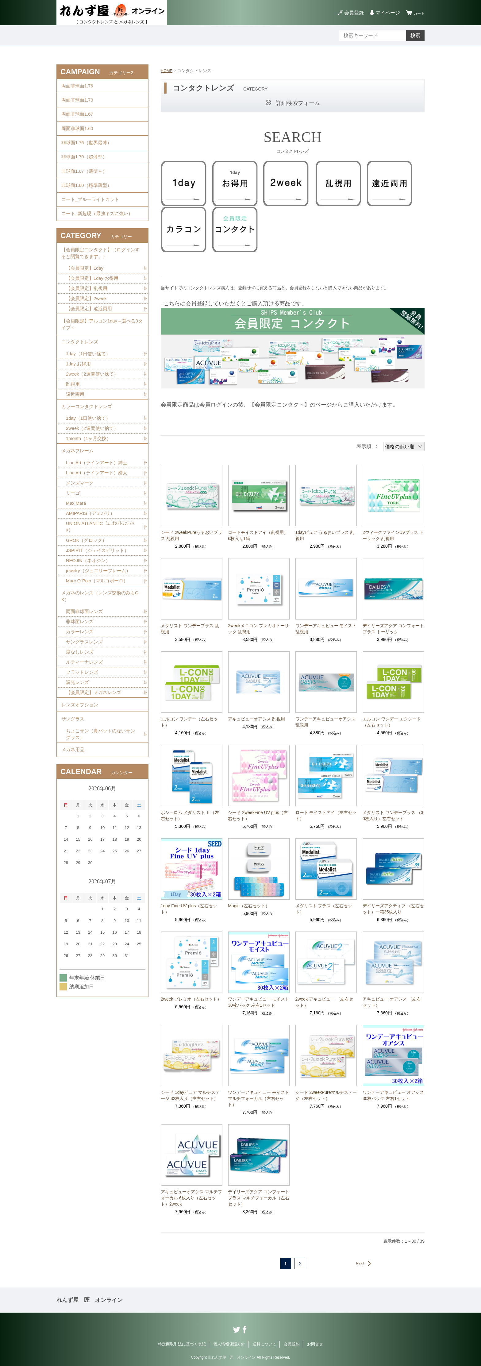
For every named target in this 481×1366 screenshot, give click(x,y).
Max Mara (77, 555)
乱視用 (73, 425)
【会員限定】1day (86, 298)
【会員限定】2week (88, 330)
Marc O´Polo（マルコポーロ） (99, 637)
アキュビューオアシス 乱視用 (256, 718)
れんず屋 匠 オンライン (89, 1300)
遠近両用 (76, 435)
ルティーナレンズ (85, 725)
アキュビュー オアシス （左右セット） (392, 1002)
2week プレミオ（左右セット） (191, 999)
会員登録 (350, 12)
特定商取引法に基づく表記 (182, 1344)
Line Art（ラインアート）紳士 (99, 512)
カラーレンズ (80, 693)
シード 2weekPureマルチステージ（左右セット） (326, 1095)
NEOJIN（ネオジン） (90, 616)
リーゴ (73, 544)
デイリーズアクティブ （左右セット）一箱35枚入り (393, 908)
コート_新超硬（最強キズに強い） (99, 238)
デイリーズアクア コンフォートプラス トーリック (393, 628)
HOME (167, 70)
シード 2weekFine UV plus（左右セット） (258, 815)
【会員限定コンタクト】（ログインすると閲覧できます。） (100, 281)
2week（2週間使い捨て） (94, 414)
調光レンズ (78, 747)
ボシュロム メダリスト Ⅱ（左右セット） (190, 815)
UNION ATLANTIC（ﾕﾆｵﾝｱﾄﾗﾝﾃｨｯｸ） (102, 580)
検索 (415, 35)
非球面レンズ (80, 682)
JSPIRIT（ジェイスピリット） (99, 605)
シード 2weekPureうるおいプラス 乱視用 (191, 535)
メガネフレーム (78, 498)
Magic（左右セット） (248, 905)
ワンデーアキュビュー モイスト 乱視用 (326, 628)
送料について (264, 1344)
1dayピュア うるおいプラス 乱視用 (324, 535)
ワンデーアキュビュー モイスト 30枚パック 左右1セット (258, 1002)
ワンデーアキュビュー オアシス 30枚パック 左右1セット (393, 1095)
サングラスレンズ (85, 704)
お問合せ (315, 1344)
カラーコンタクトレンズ (88, 449)
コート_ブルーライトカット (92, 222)
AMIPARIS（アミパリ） (92, 565)
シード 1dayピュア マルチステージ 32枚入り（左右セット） (190, 1095)
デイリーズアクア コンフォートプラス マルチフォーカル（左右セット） (258, 1197)
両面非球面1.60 (78, 137)
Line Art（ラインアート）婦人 (99, 522)
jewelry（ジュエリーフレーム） (100, 626)
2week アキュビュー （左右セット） (324, 1002)
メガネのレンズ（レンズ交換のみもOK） (100, 655)
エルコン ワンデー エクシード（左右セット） (392, 721)
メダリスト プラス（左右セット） (323, 908)
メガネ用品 (73, 823)
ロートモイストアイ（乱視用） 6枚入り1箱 (259, 535)
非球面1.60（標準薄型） (88, 205)
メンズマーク (80, 533)
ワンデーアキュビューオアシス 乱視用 (325, 721)
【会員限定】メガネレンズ (95, 758)
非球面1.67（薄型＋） (85, 188)
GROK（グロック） (88, 594)
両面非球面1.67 (78, 120)
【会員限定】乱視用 (88, 319)
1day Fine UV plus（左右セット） (189, 908)
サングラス (73, 788)
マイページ (384, 12)
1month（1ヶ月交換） (90, 484)
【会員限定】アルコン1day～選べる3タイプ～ (102, 359)
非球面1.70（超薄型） (85, 171)
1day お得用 (79, 403)
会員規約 (292, 1344)
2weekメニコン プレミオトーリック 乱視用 (258, 628)
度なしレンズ (80, 715)
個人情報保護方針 (229, 1344)
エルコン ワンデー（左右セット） (189, 721)
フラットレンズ (83, 736)
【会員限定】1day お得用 (94, 309)
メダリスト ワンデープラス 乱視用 (190, 628)
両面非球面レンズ (85, 672)
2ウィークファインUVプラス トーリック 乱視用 (393, 535)
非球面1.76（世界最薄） (88, 154)
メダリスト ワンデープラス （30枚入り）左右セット (393, 815)
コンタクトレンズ (81, 379)
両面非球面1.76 (78, 87)
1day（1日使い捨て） (90, 393)
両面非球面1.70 (78, 103)
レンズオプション (81, 771)
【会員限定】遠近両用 (90, 341)
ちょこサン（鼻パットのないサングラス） (100, 806)
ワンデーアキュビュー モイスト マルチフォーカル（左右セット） (258, 1098)
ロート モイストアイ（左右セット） (326, 815)
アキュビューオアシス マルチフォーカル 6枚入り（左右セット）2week (191, 1197)
